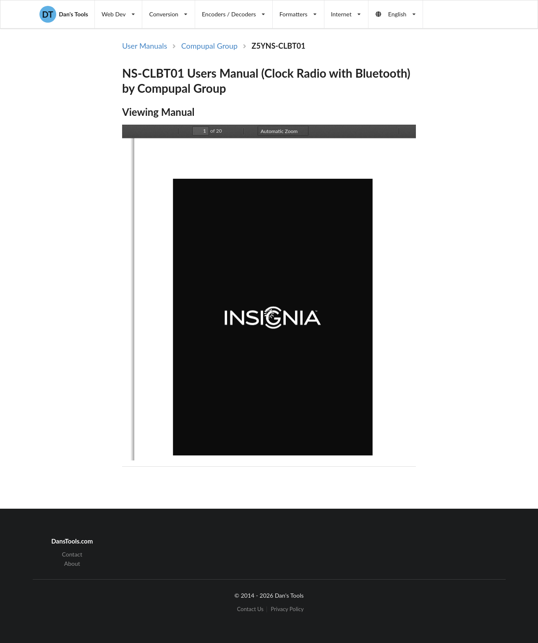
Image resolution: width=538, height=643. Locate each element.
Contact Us (250, 609)
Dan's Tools (63, 14)
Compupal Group (209, 45)
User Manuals (144, 45)
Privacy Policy (287, 609)
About (72, 563)
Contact (72, 554)
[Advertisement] (464, 177)
